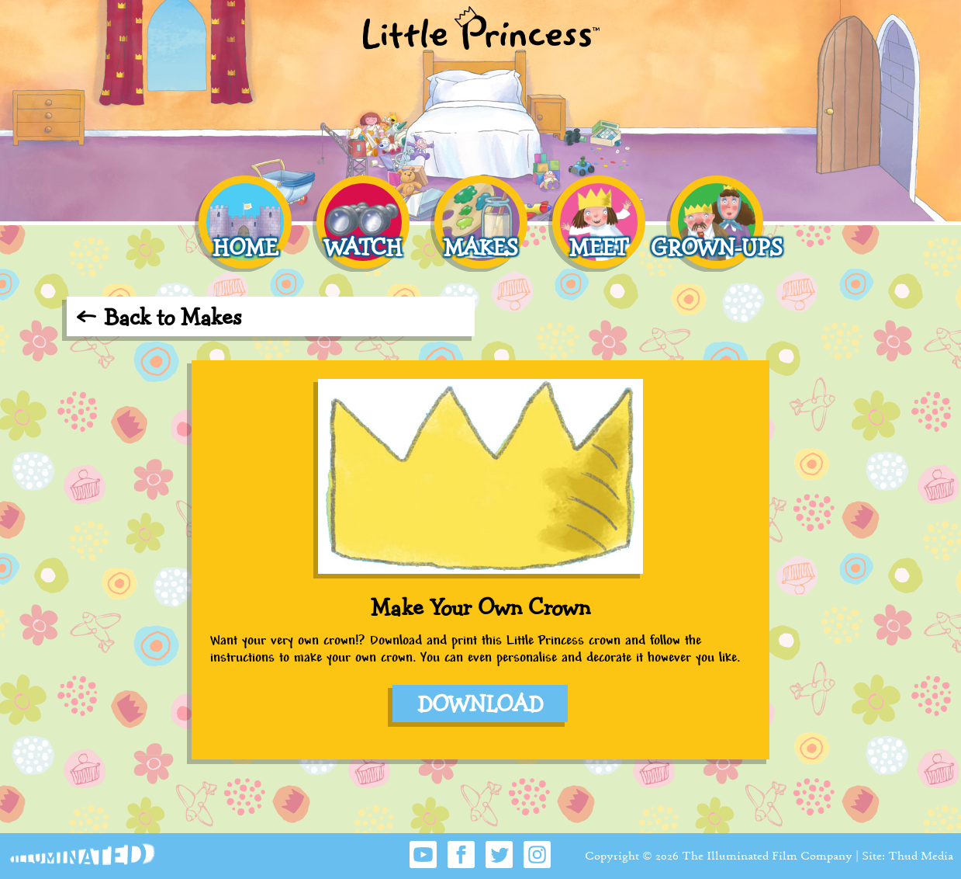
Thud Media (920, 855)
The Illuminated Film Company (767, 855)
